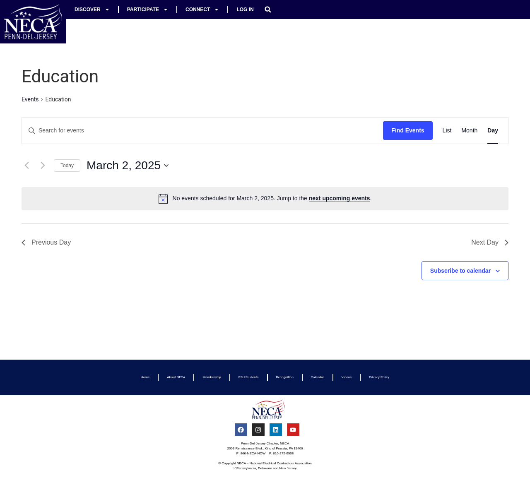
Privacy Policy (379, 377)
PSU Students (248, 377)
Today (67, 165)
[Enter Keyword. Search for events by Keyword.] (202, 131)
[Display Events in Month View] (469, 131)
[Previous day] (26, 166)
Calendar (317, 377)
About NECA (176, 377)
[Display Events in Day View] (492, 131)
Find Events (407, 130)
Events (30, 99)
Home (145, 377)
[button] (268, 9)
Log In (244, 9)
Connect (202, 9)
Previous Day (46, 242)
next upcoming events (339, 198)
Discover (92, 9)
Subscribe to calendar (460, 270)
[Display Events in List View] (447, 131)
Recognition (285, 377)
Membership (211, 377)
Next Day (489, 242)
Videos (347, 377)
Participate (147, 9)
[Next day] (43, 166)
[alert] (265, 198)
